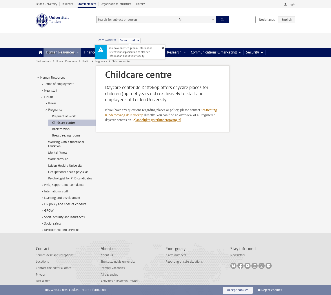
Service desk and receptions (54, 255)
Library (140, 4)
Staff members (87, 4)
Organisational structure (116, 4)
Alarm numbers (176, 255)
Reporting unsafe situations (184, 262)
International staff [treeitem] (54, 191)
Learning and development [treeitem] (60, 198)
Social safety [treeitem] (50, 223)
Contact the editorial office (53, 268)
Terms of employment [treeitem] (57, 84)
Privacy (40, 275)
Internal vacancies (113, 268)
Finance (90, 52)
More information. (94, 290)
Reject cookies (271, 290)
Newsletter (237, 255)
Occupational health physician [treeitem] (68, 172)
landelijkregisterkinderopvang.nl (158, 120)
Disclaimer (43, 281)
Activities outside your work (119, 281)
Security (252, 52)
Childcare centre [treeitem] (63, 123)
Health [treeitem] (46, 97)
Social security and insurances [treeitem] (62, 217)
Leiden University (46, 4)
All (180, 19)
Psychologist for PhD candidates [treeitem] (70, 178)
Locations (42, 262)
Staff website (43, 61)
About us (107, 255)
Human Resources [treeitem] (50, 78)
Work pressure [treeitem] (58, 159)
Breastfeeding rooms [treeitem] (66, 135)
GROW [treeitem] (47, 210)
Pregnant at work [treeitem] (64, 116)
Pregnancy (101, 61)
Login (292, 4)
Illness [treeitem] (50, 103)
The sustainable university (118, 262)
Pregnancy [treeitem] (53, 110)
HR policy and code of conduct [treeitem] (63, 204)
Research (174, 52)
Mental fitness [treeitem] (57, 153)
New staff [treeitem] (48, 90)
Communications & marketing (214, 52)
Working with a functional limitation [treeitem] (66, 144)
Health (85, 61)
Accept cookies (237, 290)
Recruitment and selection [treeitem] (60, 230)
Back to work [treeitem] (61, 129)
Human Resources (60, 52)
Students (67, 4)
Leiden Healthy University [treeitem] (65, 166)
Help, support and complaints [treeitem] (62, 185)
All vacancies (109, 275)
